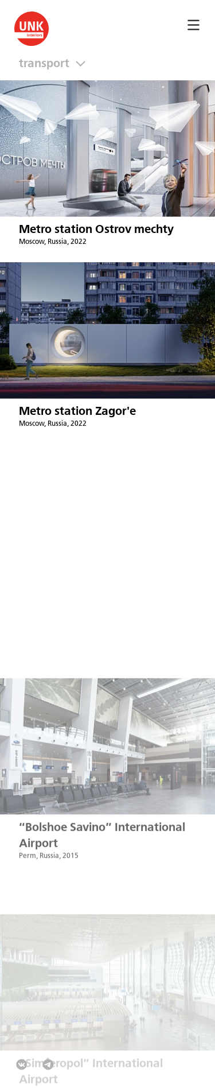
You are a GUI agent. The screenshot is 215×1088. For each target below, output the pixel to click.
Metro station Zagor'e (77, 411)
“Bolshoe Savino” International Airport (102, 843)
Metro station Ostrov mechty (96, 229)
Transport (47, 64)
